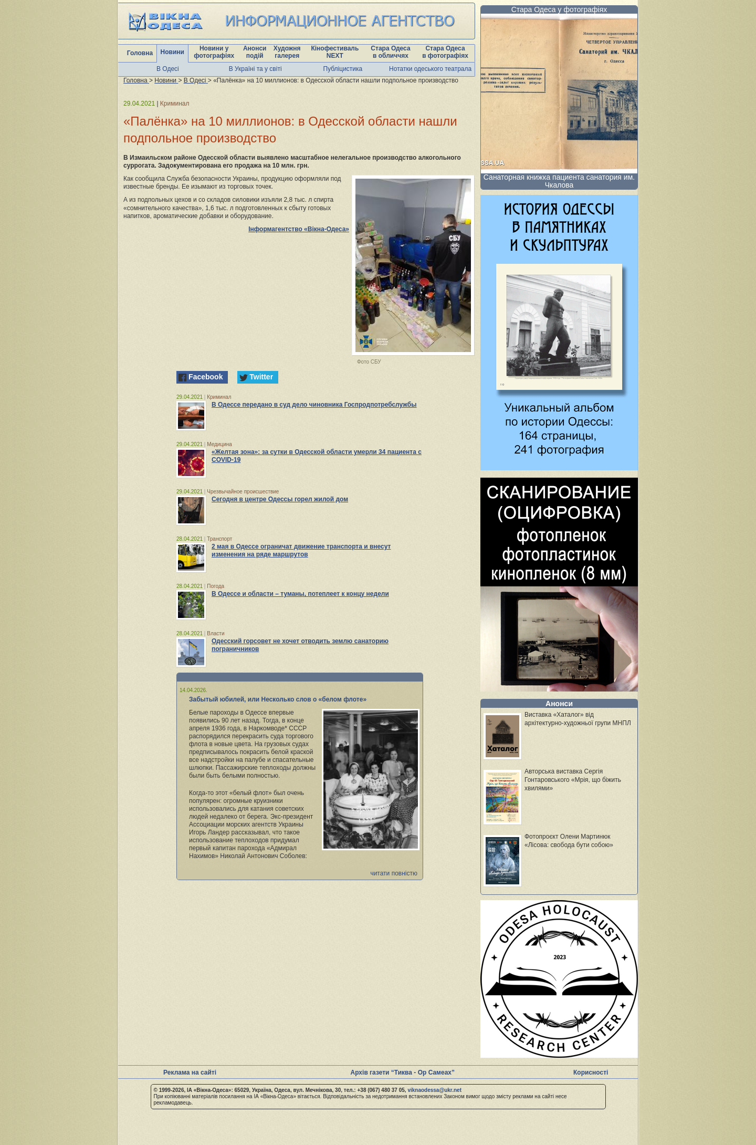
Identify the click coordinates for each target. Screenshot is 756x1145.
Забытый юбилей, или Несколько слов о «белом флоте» (277, 699)
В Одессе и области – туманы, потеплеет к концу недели (300, 593)
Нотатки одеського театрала (430, 69)
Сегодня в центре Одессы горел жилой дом (280, 499)
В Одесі (167, 69)
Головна (140, 53)
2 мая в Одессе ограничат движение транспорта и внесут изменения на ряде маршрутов (301, 550)
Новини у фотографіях (214, 52)
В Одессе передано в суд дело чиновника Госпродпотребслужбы (314, 404)
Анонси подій (255, 52)
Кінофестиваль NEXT (335, 52)
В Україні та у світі (255, 69)
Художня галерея (287, 52)
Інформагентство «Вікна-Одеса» (298, 229)
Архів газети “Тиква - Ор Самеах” (403, 1072)
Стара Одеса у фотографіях (559, 9)
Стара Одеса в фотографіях (445, 52)
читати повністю (393, 873)
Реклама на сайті (189, 1072)
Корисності (590, 1072)
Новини (172, 52)
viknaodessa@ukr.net (434, 1090)
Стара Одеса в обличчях (390, 52)
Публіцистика (343, 69)
